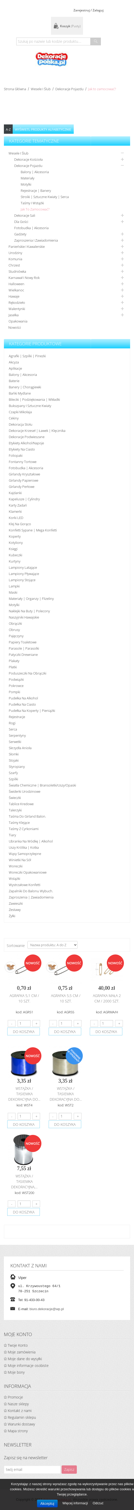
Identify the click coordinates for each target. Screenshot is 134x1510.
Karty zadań (18, 505)
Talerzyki (15, 810)
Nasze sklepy (18, 1403)
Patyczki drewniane (23, 654)
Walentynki (17, 308)
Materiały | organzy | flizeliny (31, 598)
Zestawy (15, 909)
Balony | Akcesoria (35, 172)
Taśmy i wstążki (32, 203)
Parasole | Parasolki (24, 648)
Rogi (12, 723)
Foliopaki (16, 455)
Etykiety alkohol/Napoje (26, 443)
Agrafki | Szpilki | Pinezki (27, 356)
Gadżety (20, 234)
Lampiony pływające (24, 573)
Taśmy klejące (19, 822)
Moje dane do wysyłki (25, 1358)
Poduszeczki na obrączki (27, 673)
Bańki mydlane (20, 393)
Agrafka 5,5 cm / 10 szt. (65, 998)
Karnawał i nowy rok (24, 277)
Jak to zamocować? (35, 209)
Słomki (14, 754)
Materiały (27, 178)
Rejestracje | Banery (36, 190)
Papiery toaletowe (22, 642)
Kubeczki (15, 555)
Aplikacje (15, 368)
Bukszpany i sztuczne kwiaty (30, 405)
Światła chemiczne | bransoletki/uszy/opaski (42, 785)
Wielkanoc (16, 290)
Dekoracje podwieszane (26, 436)
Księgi (13, 548)
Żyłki (12, 916)
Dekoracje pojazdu (69, 89)
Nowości (14, 327)
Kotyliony (16, 542)
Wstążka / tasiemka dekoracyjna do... (24, 1094)
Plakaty (14, 660)
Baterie (14, 380)
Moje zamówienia (21, 1352)
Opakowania (18, 321)
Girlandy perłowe (21, 486)
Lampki (14, 586)
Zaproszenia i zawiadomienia (36, 240)
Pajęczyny (16, 636)
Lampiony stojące (22, 580)
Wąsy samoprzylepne (25, 853)
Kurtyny (14, 561)
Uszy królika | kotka (24, 847)
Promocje (15, 1397)
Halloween (16, 284)
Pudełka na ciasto (22, 704)
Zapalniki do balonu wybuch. (31, 891)
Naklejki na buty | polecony (29, 611)
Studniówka (17, 271)
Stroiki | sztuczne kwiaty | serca (45, 196)
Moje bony (16, 1372)
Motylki (26, 184)
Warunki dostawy (21, 1424)
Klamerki (15, 511)
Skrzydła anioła (20, 748)
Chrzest (14, 265)
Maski (13, 592)
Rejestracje (17, 716)
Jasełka (14, 315)
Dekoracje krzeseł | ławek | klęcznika (37, 430)
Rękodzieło (17, 302)
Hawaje (14, 296)
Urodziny (15, 252)
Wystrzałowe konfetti (24, 884)
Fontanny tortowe (22, 461)
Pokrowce (16, 685)
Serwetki (15, 741)
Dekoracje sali (24, 215)
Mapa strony (18, 1430)
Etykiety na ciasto (22, 449)
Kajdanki (15, 492)
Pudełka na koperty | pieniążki (32, 710)
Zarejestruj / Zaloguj (88, 10)
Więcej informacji (75, 1503)
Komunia (15, 259)
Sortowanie (16, 945)
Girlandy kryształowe (24, 474)
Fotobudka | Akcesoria (31, 228)
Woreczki (16, 866)
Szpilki (13, 779)
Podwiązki (16, 679)
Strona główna (15, 89)
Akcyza (14, 362)
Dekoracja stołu (20, 424)
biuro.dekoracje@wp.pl (46, 1309)
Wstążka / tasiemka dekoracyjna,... (24, 1181)
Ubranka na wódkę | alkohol (31, 841)
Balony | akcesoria (23, 374)
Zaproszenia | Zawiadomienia (31, 897)
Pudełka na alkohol (23, 698)
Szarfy (13, 772)
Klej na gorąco (20, 524)
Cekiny (14, 418)
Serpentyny (17, 735)
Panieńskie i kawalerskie (27, 246)
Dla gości (21, 221)
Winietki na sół (20, 860)
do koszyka (23, 1031)
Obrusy (14, 629)
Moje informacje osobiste (28, 1365)
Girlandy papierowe (23, 480)
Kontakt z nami (20, 1410)
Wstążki (14, 878)
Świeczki (15, 797)
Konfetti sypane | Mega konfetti (33, 530)
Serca (13, 729)
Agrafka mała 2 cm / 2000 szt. (107, 998)
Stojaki (14, 760)
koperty (15, 536)
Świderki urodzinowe (24, 791)
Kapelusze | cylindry (24, 499)
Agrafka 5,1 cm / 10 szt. (24, 998)
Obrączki (15, 623)
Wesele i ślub (41, 89)
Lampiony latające (23, 567)
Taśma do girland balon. (27, 816)
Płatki (13, 667)
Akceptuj (47, 1503)
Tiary (12, 835)
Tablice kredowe (21, 804)
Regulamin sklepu (22, 1417)
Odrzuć (98, 1503)
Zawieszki (16, 903)
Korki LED (16, 517)
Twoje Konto (18, 1345)
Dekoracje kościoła (28, 159)
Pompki (14, 692)
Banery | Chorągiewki (25, 387)
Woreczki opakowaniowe (28, 872)
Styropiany (17, 766)
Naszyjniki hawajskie (24, 617)
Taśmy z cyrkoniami (24, 828)
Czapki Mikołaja (20, 412)
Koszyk (70, 26)
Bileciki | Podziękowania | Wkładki (34, 399)
